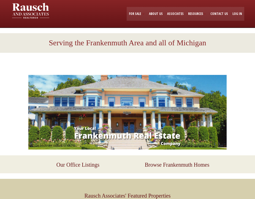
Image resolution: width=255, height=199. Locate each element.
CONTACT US (219, 13)
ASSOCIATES (175, 13)
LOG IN (237, 13)
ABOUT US (156, 13)
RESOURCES (197, 13)
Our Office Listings (77, 165)
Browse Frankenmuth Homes (177, 165)
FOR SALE (137, 13)
